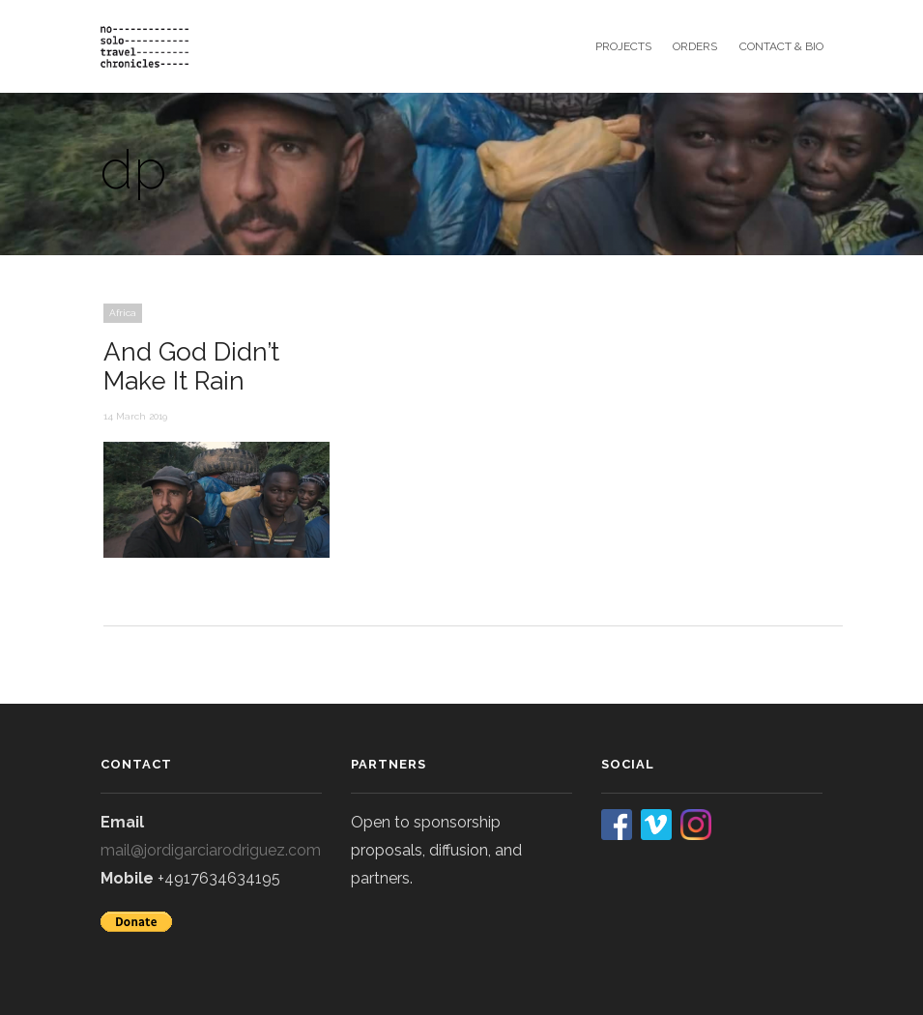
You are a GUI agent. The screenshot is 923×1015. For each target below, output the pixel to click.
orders (695, 46)
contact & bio (781, 46)
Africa (122, 312)
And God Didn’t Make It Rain (191, 366)
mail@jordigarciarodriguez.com (211, 850)
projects (623, 46)
